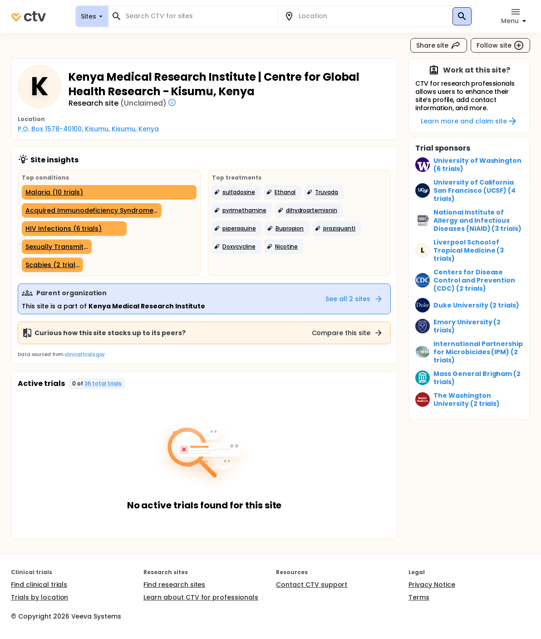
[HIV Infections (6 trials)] (74, 228)
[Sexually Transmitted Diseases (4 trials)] (56, 247)
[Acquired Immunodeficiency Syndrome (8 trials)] (91, 210)
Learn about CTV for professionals (200, 597)
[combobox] (198, 16)
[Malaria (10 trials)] (109, 192)
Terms (418, 597)
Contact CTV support (311, 584)
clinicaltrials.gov (84, 354)
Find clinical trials (39, 584)
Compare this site (348, 332)
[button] (236, 192)
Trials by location (39, 597)
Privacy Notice (431, 584)
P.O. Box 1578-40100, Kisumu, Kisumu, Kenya (88, 128)
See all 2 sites (354, 298)
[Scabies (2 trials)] (52, 265)
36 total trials (103, 383)
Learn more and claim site (469, 121)
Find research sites (174, 584)
